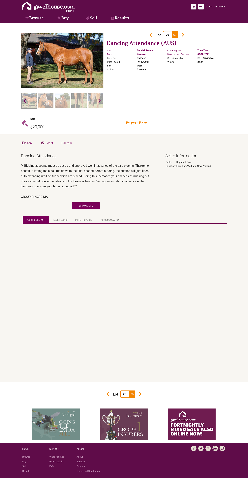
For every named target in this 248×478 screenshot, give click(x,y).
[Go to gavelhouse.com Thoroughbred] (193, 6)
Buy (24, 461)
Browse (26, 456)
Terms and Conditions (88, 470)
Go (174, 34)
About (80, 456)
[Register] (220, 6)
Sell (24, 466)
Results (26, 470)
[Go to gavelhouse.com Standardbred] (201, 6)
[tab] (36, 220)
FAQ (51, 466)
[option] (62, 60)
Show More (86, 205)
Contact (81, 466)
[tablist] (126, 220)
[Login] (210, 6)
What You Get (56, 456)
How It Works (56, 461)
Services (81, 461)
